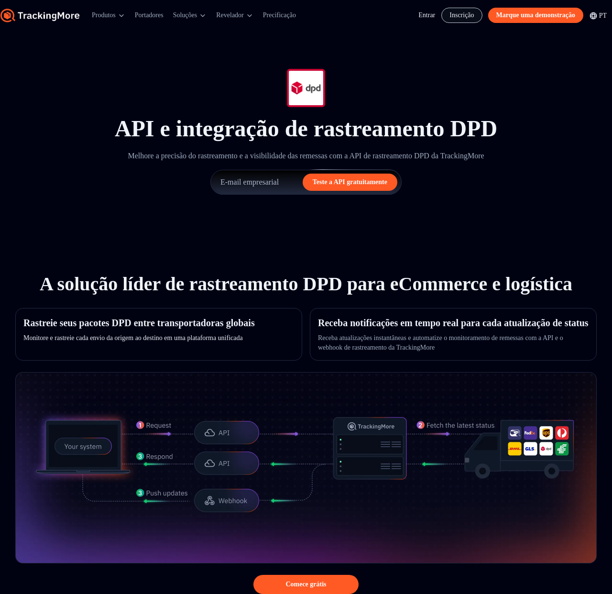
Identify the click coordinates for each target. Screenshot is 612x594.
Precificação (279, 15)
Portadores (149, 15)
